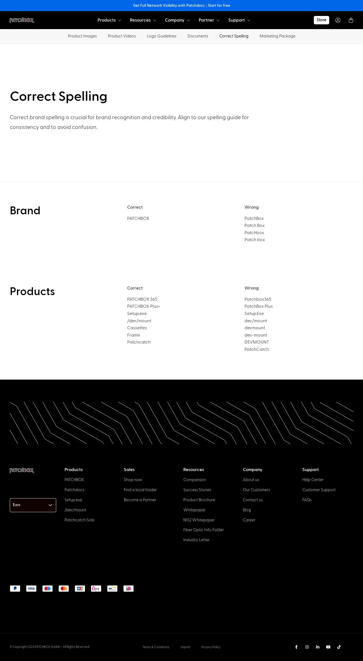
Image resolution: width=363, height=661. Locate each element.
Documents (198, 36)
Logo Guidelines (161, 36)
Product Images (82, 36)
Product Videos (122, 36)
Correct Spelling (233, 36)
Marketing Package (277, 36)
